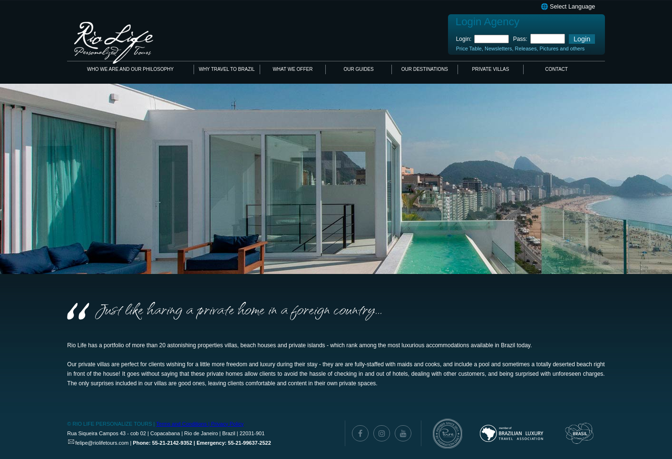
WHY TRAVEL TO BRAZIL (227, 69)
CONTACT (556, 69)
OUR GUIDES (358, 69)
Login (582, 39)
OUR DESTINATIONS (424, 69)
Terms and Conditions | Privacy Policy (199, 424)
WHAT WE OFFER (292, 69)
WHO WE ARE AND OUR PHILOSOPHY (130, 69)
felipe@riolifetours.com (101, 443)
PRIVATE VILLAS (490, 69)
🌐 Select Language (568, 6)
